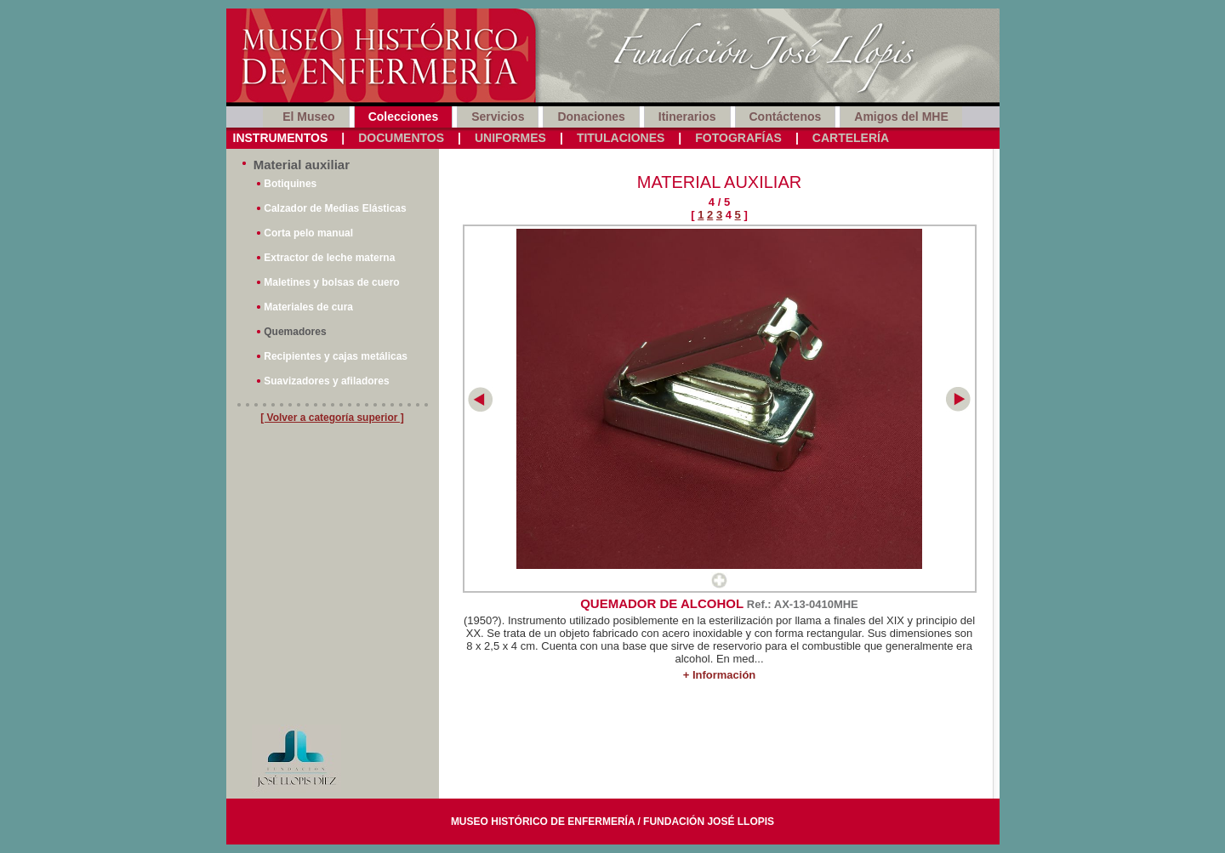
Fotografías (738, 138)
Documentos (401, 138)
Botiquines (290, 184)
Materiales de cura (308, 307)
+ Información (719, 674)
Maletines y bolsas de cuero (331, 282)
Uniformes (510, 138)
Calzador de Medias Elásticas (335, 208)
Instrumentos (280, 138)
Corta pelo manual (308, 233)
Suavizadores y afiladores (326, 381)
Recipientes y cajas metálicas (335, 356)
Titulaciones (620, 138)
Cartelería (850, 138)
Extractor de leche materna (329, 258)
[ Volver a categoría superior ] (332, 418)
